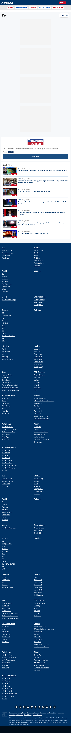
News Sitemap (28, 715)
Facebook (16, 707)
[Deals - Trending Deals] (7, 375)
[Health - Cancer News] (38, 359)
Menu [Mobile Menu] (68, 2)
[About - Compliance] (38, 442)
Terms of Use (13, 713)
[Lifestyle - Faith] (3, 354)
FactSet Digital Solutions (45, 722)
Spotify (50, 707)
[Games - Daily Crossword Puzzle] (41, 416)
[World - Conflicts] (4, 276)
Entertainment (40, 297)
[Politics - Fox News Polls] (39, 263)
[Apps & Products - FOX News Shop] (7, 460)
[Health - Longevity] (37, 349)
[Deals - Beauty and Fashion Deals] (10, 390)
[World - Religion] (4, 289)
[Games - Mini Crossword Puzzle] (41, 419)
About (36, 424)
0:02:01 (14, 227)
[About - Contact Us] (37, 427)
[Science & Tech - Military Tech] (6, 408)
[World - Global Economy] (7, 284)
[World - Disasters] (5, 281)
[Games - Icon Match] (37, 413)
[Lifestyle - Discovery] (5, 357)
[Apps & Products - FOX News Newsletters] (9, 465)
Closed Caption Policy (46, 713)
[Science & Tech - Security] (4, 401)
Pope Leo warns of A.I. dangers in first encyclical (34, 191)
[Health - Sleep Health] (38, 357)
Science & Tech (8, 395)
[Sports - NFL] (3, 313)
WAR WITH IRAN (21, 7)
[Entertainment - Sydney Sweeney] (39, 300)
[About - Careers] (36, 429)
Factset (18, 722)
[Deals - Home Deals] (6, 380)
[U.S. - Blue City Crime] (7, 250)
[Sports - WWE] (3, 341)
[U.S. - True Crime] (5, 258)
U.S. (3, 247)
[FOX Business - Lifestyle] (36, 385)
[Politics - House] (36, 255)
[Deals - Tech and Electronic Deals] (10, 385)
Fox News (7, 3)
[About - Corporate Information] (41, 439)
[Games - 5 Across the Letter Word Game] (44, 401)
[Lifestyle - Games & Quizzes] (7, 359)
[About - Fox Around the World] (41, 432)
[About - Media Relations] (39, 437)
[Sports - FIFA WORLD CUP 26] (8, 336)
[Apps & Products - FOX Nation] (5, 455)
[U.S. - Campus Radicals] (7, 253)
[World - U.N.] (3, 274)
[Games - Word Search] (38, 411)
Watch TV (62, 2)
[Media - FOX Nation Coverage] (9, 300)
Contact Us (61, 713)
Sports (5, 310)
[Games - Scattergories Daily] (40, 398)
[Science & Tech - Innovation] (5, 403)
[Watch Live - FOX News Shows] (7, 427)
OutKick (37, 310)
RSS (43, 707)
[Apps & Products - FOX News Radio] (7, 463)
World (4, 271)
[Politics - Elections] (37, 266)
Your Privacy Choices (33, 713)
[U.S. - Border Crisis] (6, 255)
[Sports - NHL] (3, 328)
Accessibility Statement (16, 715)
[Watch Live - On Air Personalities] (8, 432)
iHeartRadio (54, 707)
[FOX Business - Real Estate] (37, 388)
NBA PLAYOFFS (44, 7)
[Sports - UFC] (3, 338)
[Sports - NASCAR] (5, 320)
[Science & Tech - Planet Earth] (6, 411)
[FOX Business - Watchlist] (37, 382)
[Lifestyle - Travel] (4, 349)
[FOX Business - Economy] (37, 377)
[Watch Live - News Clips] (5, 439)
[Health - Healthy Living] (38, 367)
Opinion (37, 271)
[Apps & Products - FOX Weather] (6, 453)
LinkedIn (35, 707)
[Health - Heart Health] (38, 364)
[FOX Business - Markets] (36, 380)
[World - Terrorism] (5, 279)
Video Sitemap (37, 715)
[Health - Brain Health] (38, 351)
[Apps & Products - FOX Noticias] (6, 458)
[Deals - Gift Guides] (5, 377)
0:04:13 (14, 185)
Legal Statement (57, 722)
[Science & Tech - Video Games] (6, 406)
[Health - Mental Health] (38, 362)
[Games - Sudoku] (36, 406)
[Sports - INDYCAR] (5, 323)
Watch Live (6, 424)
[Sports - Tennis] (4, 333)
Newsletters (46, 707)
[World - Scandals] (5, 291)
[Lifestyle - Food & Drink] (6, 351)
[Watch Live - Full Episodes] (6, 434)
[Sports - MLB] (3, 318)
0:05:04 (14, 206)
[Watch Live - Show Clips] (5, 437)
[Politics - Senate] (36, 253)
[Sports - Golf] (3, 331)
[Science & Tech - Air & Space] (5, 398)
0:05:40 (14, 195)
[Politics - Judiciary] (37, 258)
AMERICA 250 (58, 7)
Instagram (24, 707)
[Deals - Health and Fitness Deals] (10, 388)
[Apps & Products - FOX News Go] (6, 450)
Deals (4, 372)
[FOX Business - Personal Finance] (39, 375)
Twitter (20, 707)
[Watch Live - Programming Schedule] (9, 429)
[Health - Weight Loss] (38, 354)
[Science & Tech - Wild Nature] (5, 413)
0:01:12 (14, 174)
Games (37, 395)
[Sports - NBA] (3, 326)
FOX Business (39, 372)
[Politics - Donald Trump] (38, 250)
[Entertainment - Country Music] (38, 305)
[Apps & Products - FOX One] (4, 470)
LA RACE (33, 7)
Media (4, 297)
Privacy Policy (22, 713)
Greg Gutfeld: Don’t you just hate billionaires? (33, 233)
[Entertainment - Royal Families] (38, 302)
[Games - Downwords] (38, 403)
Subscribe (64, 15)
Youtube (28, 707)
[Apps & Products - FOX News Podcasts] (8, 468)
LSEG (28, 724)
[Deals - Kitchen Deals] (6, 382)
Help (55, 713)
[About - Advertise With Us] (39, 434)
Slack (39, 707)
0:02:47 (14, 237)
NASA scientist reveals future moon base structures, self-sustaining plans (42, 170)
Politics (37, 247)
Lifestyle (5, 346)
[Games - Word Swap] (37, 408)
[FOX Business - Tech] (35, 390)
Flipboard (31, 707)
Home (10, 7)
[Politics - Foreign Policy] (38, 260)
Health (37, 346)
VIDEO (19, 168)
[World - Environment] (6, 286)
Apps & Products (9, 447)
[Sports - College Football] (7, 315)
